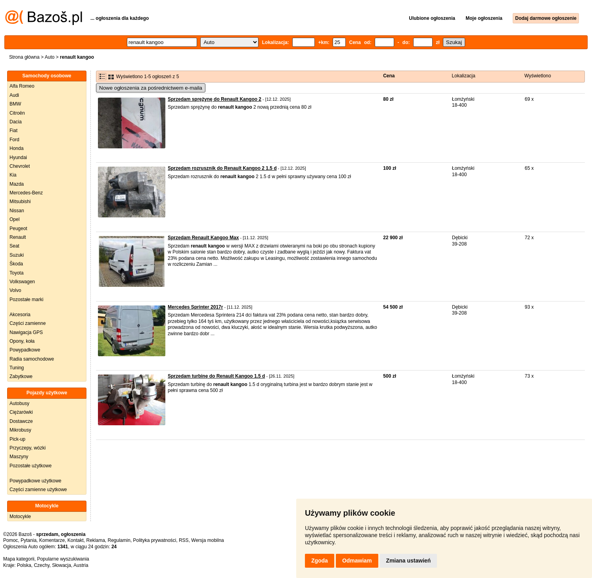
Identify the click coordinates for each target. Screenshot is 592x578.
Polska (24, 565)
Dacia (16, 122)
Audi (14, 95)
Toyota (16, 273)
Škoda (16, 264)
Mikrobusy (20, 430)
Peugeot (18, 228)
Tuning (17, 368)
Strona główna (24, 57)
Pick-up (17, 439)
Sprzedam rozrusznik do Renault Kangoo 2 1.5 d (222, 168)
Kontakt (75, 540)
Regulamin (119, 540)
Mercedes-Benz (26, 193)
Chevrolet (20, 166)
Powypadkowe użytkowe (35, 481)
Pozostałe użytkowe (31, 466)
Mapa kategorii (18, 559)
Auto (50, 57)
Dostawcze (21, 421)
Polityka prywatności (154, 540)
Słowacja (61, 565)
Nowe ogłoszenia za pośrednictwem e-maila (150, 88)
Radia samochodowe (32, 359)
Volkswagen (22, 281)
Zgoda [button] (319, 560)
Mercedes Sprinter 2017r (195, 307)
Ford (14, 139)
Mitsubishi (20, 201)
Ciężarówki (21, 412)
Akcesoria (20, 314)
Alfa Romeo (22, 86)
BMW (15, 104)
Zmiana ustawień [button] (408, 560)
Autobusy (19, 403)
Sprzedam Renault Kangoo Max (203, 237)
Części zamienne (28, 323)
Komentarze (52, 540)
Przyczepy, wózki (28, 448)
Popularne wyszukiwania (63, 559)
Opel (14, 219)
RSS (184, 540)
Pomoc (10, 540)
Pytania (28, 540)
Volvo (15, 290)
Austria (80, 565)
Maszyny (19, 456)
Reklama (95, 540)
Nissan (17, 210)
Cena (389, 76)
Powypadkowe (25, 350)
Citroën (17, 113)
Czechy (41, 565)
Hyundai (18, 157)
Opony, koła (22, 341)
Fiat (13, 130)
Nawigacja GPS (26, 332)
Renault (18, 237)
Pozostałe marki (26, 299)
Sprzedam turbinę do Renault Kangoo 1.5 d (216, 376)
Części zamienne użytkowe (38, 489)
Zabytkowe (21, 376)
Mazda (17, 184)
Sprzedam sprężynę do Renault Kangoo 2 (214, 99)
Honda (16, 148)
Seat (14, 246)
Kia (13, 175)
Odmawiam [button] (357, 560)
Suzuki (17, 255)
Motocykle (20, 516)
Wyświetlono (537, 76)
